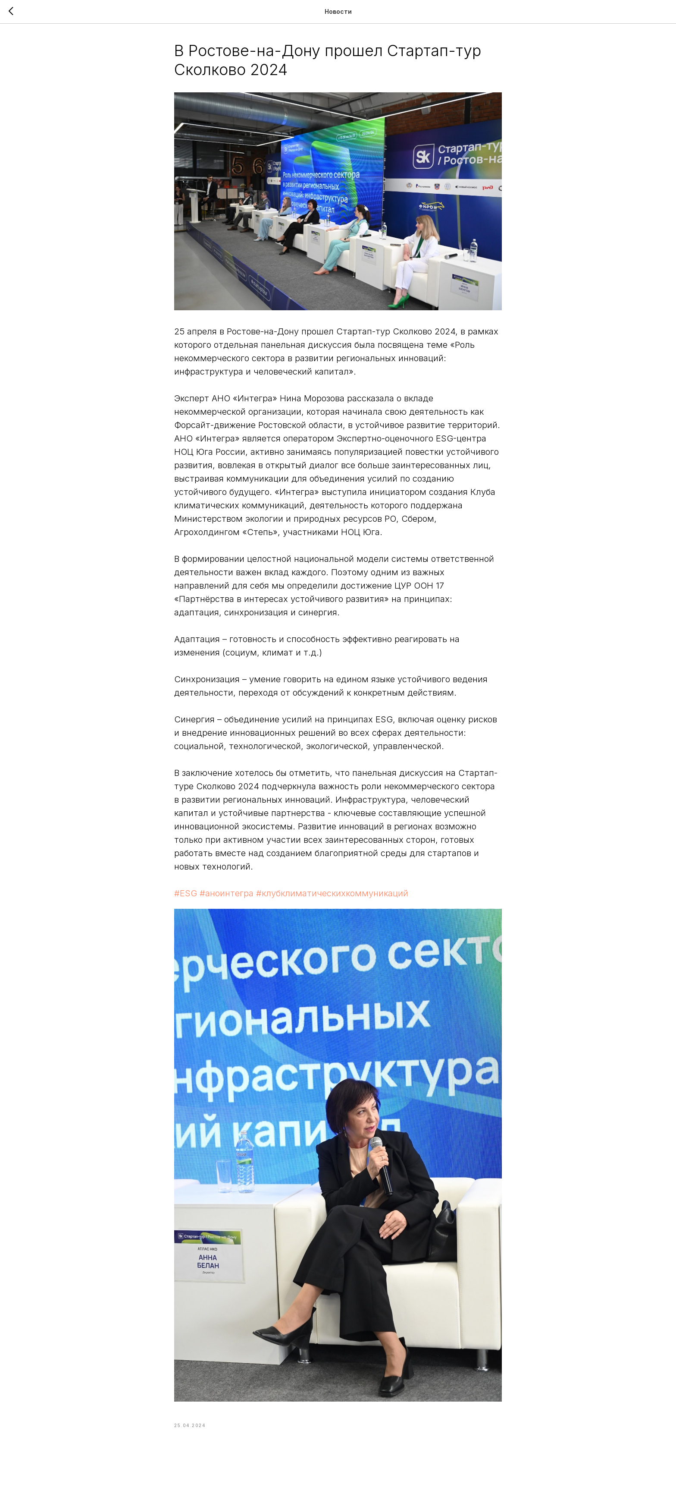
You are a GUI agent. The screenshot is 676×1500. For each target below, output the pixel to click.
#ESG (185, 893)
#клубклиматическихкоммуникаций (332, 893)
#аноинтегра (227, 893)
